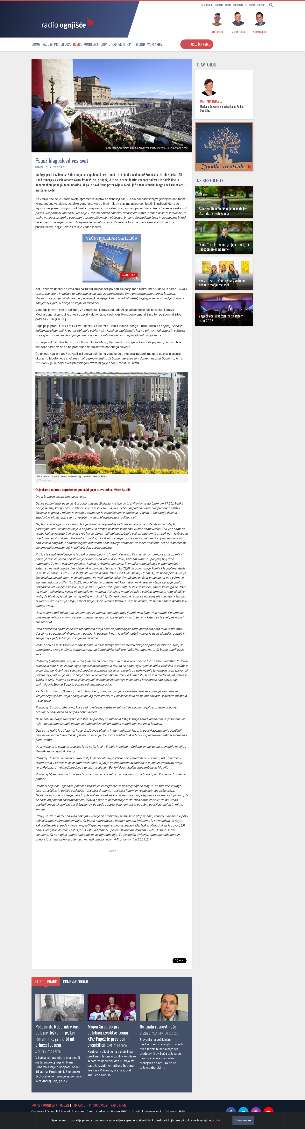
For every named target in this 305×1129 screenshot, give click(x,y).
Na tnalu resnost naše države (158, 1029)
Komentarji (91, 44)
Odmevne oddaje (76, 982)
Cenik (228, 5)
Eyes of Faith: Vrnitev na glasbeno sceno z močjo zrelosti (222, 282)
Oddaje (105, 44)
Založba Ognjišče (255, 5)
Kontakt (219, 5)
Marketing (238, 5)
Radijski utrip (121, 44)
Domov (36, 44)
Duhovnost (101, 1105)
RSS (182, 1111)
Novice (77, 44)
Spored (140, 44)
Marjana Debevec (211, 101)
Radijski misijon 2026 (56, 44)
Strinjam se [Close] (243, 1120)
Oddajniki (171, 1111)
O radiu (136, 1111)
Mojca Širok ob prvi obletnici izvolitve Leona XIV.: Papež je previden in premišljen (108, 1035)
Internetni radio (153, 1111)
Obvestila (52, 1111)
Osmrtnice (38, 1111)
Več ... (220, 1120)
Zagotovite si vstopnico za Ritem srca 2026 (221, 318)
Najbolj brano (45, 982)
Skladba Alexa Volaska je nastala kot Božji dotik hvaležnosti (223, 211)
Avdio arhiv (154, 44)
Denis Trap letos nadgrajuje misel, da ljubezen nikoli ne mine (224, 247)
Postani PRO (207, 5)
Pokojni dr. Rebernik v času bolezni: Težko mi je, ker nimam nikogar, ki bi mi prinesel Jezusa (58, 1035)
